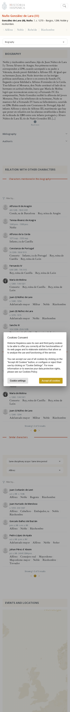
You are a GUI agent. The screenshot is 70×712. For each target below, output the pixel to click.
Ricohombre (48, 29)
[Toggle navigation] (64, 5)
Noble (20, 29)
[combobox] (35, 41)
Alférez (9, 29)
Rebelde (32, 29)
